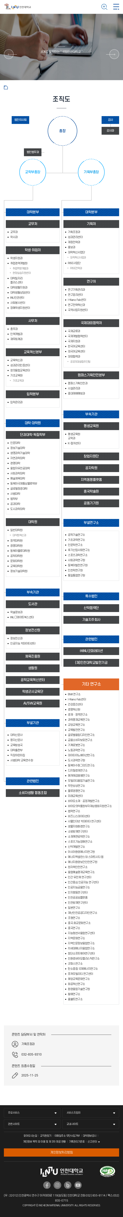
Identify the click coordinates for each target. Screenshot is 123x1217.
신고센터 (92, 1141)
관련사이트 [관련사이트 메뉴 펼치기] (14, 1124)
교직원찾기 (45, 1135)
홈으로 (6, 87)
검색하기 (104, 7)
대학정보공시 (89, 1135)
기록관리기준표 (77, 1141)
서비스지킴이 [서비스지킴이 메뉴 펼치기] (74, 1112)
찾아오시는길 (30, 1135)
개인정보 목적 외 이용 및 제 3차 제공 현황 (44, 1141)
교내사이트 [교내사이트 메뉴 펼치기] (72, 1124)
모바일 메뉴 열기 (116, 7)
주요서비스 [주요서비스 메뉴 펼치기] (14, 1112)
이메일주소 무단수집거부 (67, 1135)
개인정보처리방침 (61, 1152)
